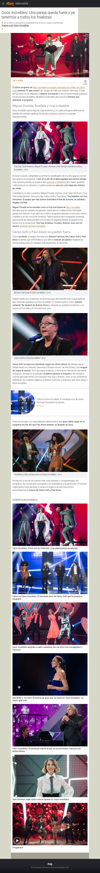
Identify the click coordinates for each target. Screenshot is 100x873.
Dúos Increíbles (73, 207)
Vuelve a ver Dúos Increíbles (15, 25)
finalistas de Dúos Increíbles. (33, 226)
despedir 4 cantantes (56, 182)
